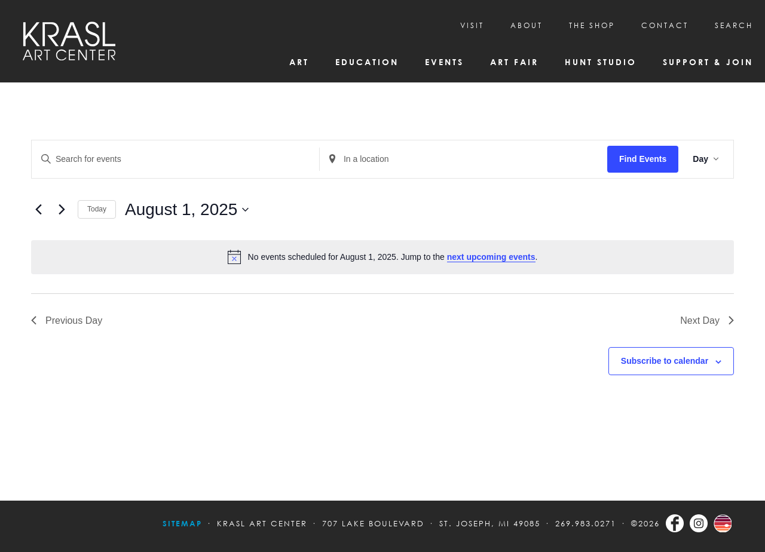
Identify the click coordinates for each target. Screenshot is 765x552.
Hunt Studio (601, 62)
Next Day (707, 320)
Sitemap (182, 523)
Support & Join (708, 62)
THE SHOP (592, 25)
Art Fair (514, 62)
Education (367, 62)
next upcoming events (491, 257)
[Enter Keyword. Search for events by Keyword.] (175, 159)
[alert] (382, 257)
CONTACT (664, 25)
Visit (472, 25)
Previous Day (66, 320)
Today (96, 209)
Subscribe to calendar (664, 361)
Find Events (642, 159)
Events (444, 62)
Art (299, 62)
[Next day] (61, 210)
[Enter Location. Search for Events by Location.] (463, 159)
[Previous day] (38, 210)
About (526, 25)
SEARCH (734, 25)
